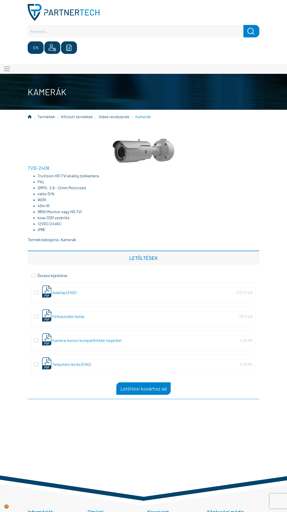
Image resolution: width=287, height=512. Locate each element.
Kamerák (143, 116)
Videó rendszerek (114, 116)
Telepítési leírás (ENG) (71, 364)
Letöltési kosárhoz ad (143, 389)
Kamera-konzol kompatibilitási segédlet (87, 340)
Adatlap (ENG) (64, 292)
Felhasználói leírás (68, 316)
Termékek (46, 116)
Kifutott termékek (77, 116)
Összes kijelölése (52, 275)
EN (35, 47)
